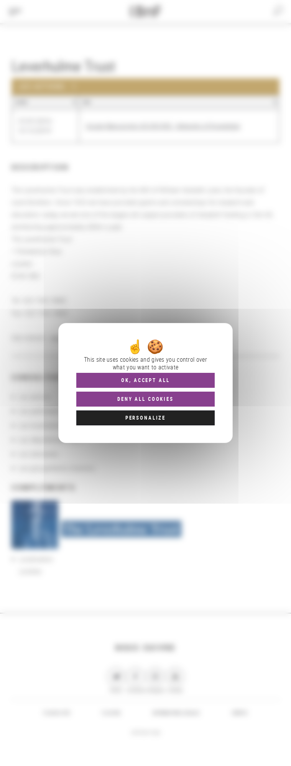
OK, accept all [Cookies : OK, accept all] (145, 380)
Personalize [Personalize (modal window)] (145, 417)
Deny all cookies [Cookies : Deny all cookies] (145, 398)
